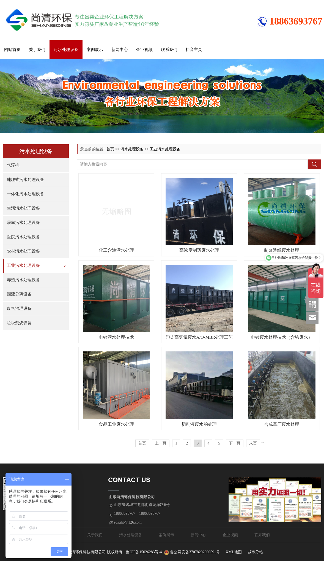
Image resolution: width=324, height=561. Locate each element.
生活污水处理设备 (23, 208)
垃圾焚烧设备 (19, 323)
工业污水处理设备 (23, 265)
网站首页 (12, 49)
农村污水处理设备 (23, 251)
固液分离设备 (19, 294)
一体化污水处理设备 (25, 194)
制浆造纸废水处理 (281, 250)
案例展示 (95, 49)
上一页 (160, 443)
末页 (253, 443)
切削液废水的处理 (199, 424)
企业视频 (144, 49)
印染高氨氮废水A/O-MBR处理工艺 (199, 337)
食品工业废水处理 (116, 424)
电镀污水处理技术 (116, 337)
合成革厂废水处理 (281, 424)
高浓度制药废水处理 (199, 250)
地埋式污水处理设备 (25, 179)
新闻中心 (119, 49)
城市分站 (255, 552)
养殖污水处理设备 (23, 280)
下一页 (234, 443)
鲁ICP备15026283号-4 (144, 552)
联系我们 (169, 49)
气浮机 (13, 165)
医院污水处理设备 (23, 237)
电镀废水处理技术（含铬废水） (281, 337)
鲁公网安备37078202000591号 (195, 552)
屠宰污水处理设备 (23, 222)
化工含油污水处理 (116, 250)
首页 (110, 149)
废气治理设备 (19, 308)
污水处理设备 (66, 49)
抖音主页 (194, 49)
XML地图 (234, 552)
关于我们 (37, 49)
